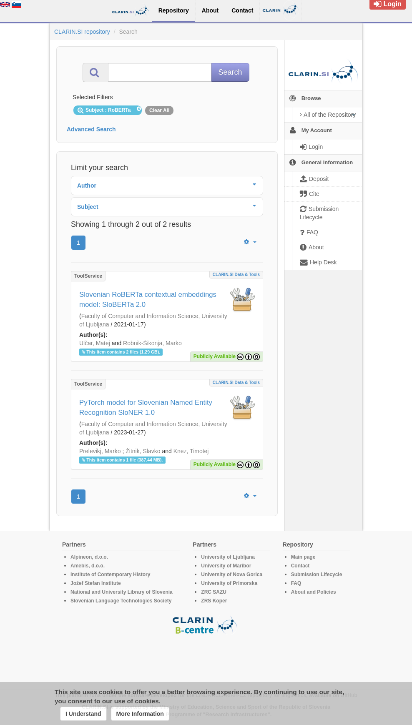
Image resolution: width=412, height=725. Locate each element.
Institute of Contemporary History (110, 574)
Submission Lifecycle (316, 574)
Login (388, 4)
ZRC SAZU (213, 592)
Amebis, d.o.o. (87, 566)
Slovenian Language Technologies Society (121, 601)
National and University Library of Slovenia (121, 592)
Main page (303, 557)
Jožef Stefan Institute (95, 583)
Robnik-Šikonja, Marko (152, 343)
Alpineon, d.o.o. (89, 557)
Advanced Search (91, 129)
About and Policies (313, 592)
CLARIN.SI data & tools (236, 274)
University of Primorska (229, 583)
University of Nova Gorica (231, 574)
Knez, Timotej (191, 451)
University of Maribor (226, 566)
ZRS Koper (214, 601)
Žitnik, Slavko (143, 451)
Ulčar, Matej (94, 343)
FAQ (296, 583)
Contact (300, 566)
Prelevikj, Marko (100, 451)
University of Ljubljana (228, 557)
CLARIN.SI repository (82, 31)
